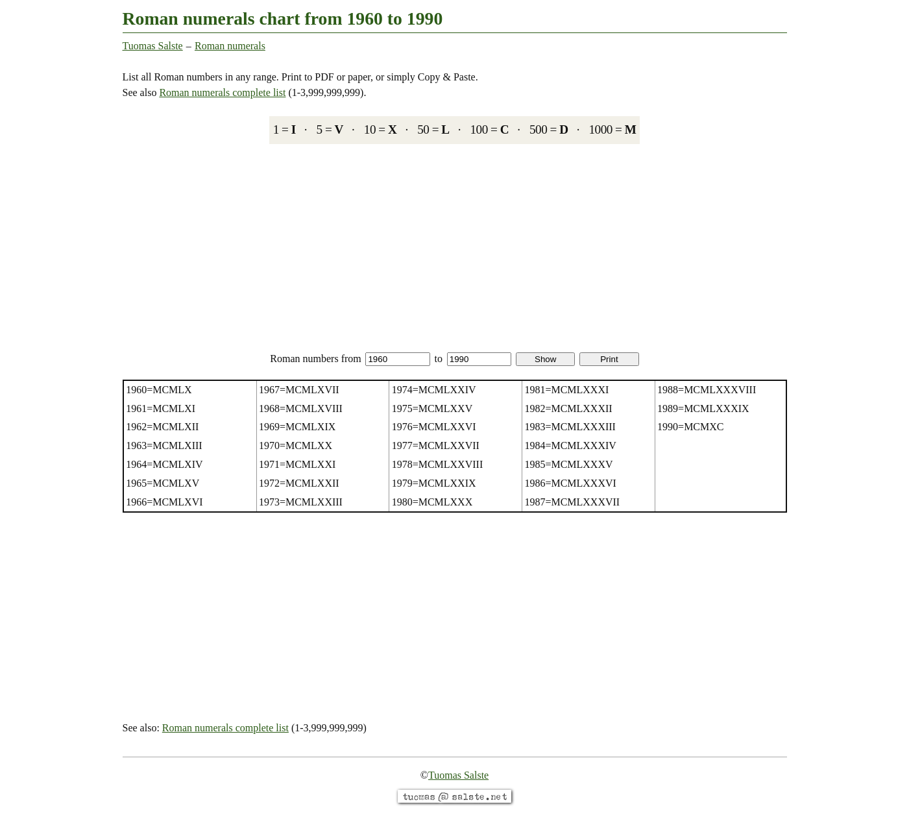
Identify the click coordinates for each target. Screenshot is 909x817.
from (385, 358)
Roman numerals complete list (222, 92)
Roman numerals (230, 45)
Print (609, 359)
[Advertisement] (455, 247)
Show (545, 359)
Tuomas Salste (153, 45)
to (473, 358)
